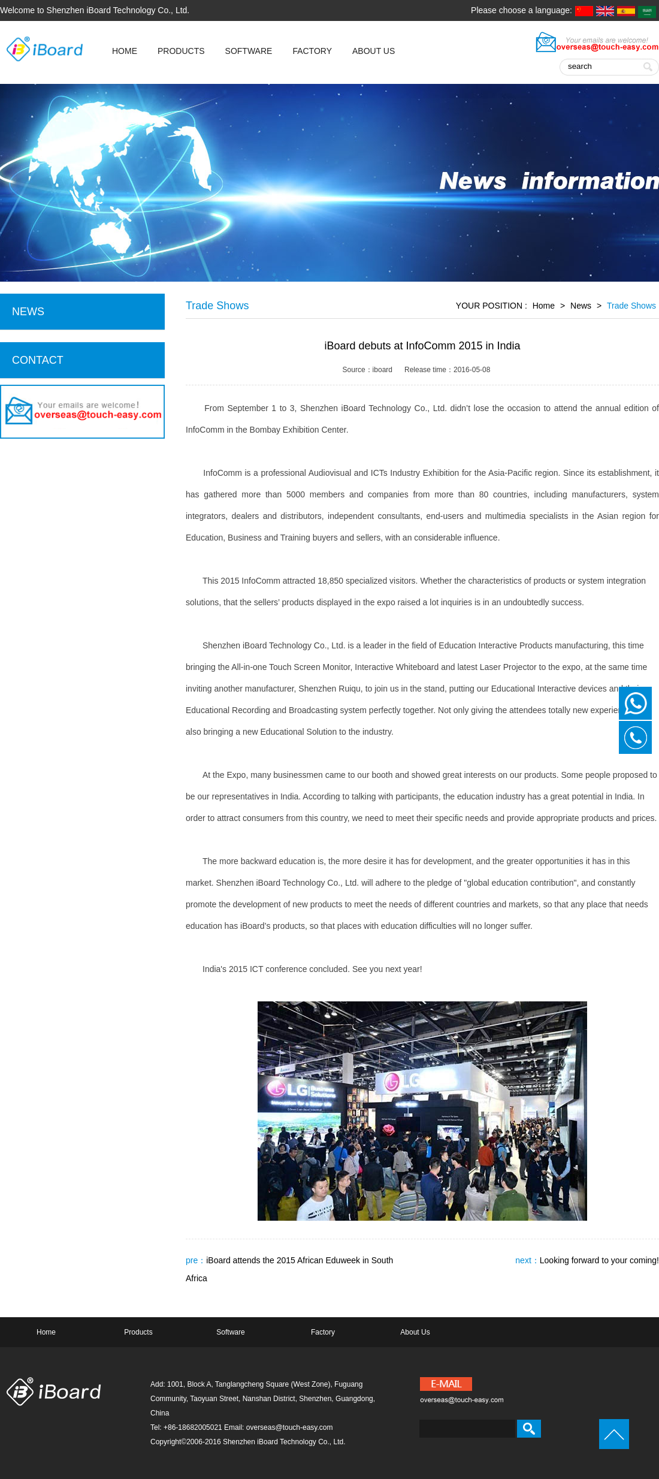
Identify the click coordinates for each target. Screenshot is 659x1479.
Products (181, 51)
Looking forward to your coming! (599, 1260)
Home (544, 305)
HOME (124, 51)
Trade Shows (631, 305)
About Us (373, 51)
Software (249, 51)
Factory (312, 51)
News (580, 305)
